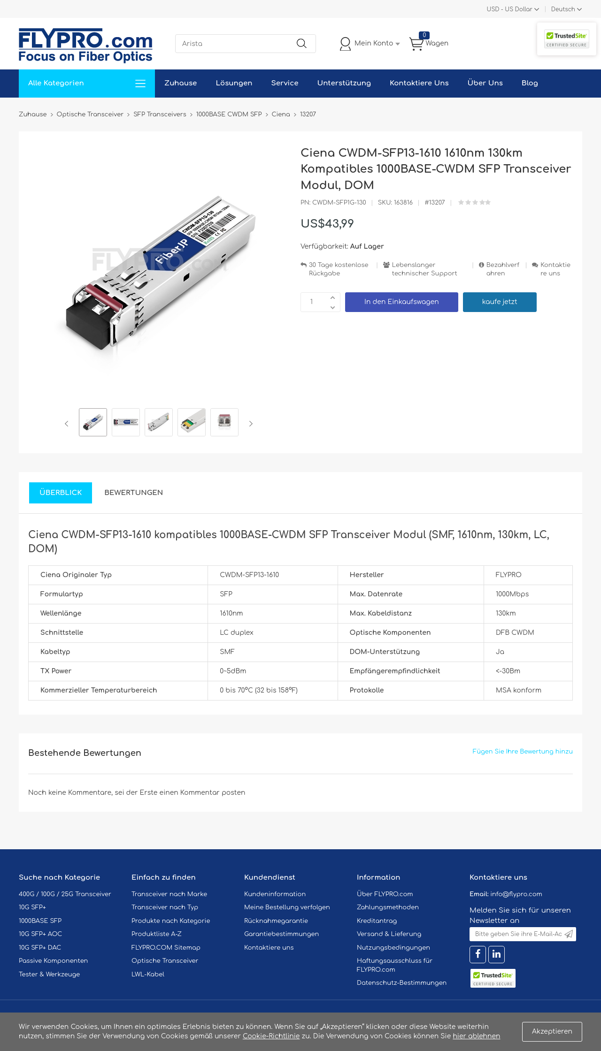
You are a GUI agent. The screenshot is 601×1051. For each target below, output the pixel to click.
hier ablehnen (476, 1036)
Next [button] (249, 424)
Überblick (60, 493)
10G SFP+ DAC (40, 947)
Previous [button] (68, 424)
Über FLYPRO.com (385, 894)
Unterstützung (344, 83)
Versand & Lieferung (389, 934)
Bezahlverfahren (502, 269)
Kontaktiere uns (555, 269)
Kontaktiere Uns (419, 83)
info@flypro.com (516, 894)
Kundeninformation (275, 894)
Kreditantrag (377, 921)
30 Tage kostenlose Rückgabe (338, 269)
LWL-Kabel (147, 974)
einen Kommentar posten (203, 792)
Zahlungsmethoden (388, 907)
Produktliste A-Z (156, 934)
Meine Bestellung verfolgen (287, 907)
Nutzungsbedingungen (393, 947)
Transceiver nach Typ (164, 907)
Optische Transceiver (165, 961)
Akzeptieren (552, 1031)
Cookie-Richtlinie (271, 1036)
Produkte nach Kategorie (170, 921)
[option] (93, 423)
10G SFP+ (32, 907)
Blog (530, 83)
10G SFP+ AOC (40, 934)
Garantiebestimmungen (281, 934)
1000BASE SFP (40, 921)
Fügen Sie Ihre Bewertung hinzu (523, 751)
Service (284, 83)
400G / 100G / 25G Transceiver (65, 894)
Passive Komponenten (53, 961)
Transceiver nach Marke (169, 894)
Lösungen (234, 83)
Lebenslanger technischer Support (424, 269)
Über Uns (485, 83)
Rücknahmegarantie (276, 921)
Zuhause (180, 83)
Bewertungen (133, 493)
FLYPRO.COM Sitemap (165, 947)
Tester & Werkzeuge (49, 974)
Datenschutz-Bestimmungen (402, 983)
